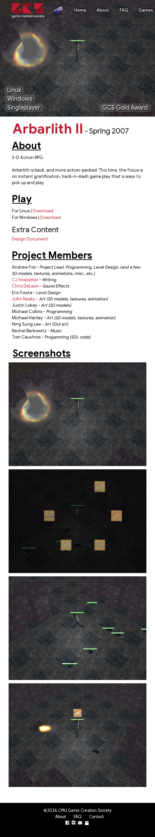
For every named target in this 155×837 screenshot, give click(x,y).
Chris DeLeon (25, 286)
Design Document (30, 239)
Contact (96, 816)
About (103, 10)
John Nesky (23, 299)
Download (43, 211)
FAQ (124, 10)
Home (80, 10)
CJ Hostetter (25, 280)
